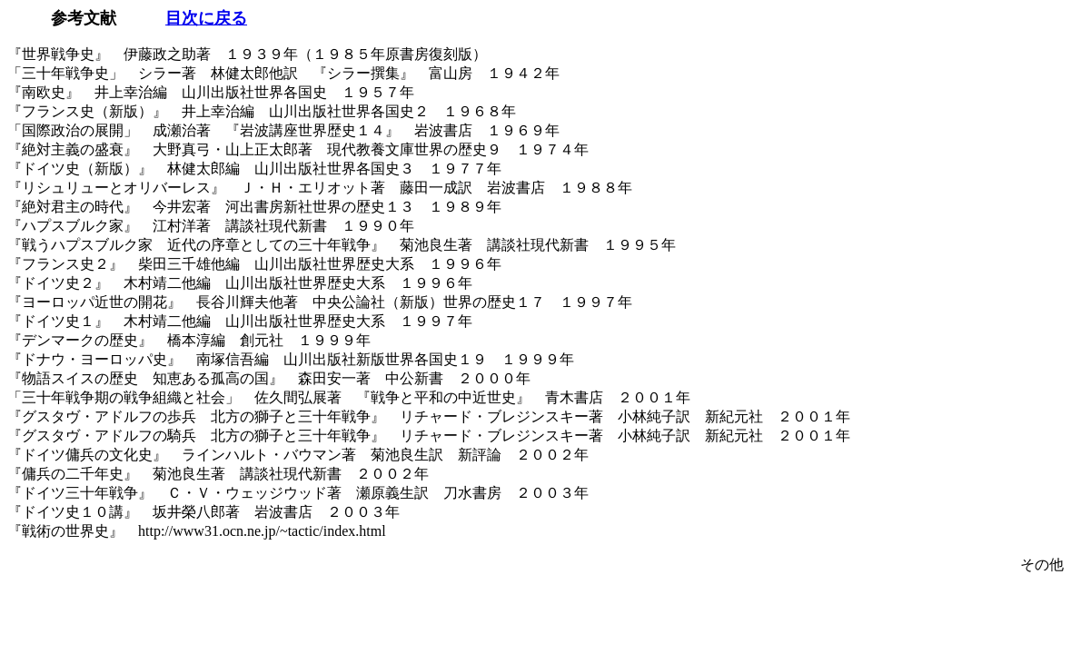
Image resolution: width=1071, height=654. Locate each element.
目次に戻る (206, 18)
